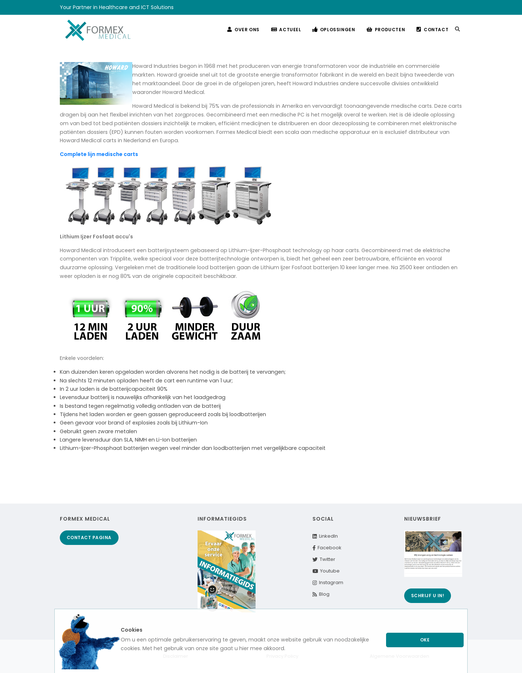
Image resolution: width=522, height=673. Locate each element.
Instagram (327, 582)
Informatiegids (222, 518)
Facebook (327, 547)
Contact (432, 29)
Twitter (323, 559)
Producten (385, 29)
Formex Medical (85, 518)
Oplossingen (333, 29)
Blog (321, 594)
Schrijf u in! (427, 595)
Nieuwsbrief (422, 518)
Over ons (243, 29)
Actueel (286, 29)
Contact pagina (89, 537)
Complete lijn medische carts (99, 154)
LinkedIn (325, 536)
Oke (425, 640)
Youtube (326, 570)
